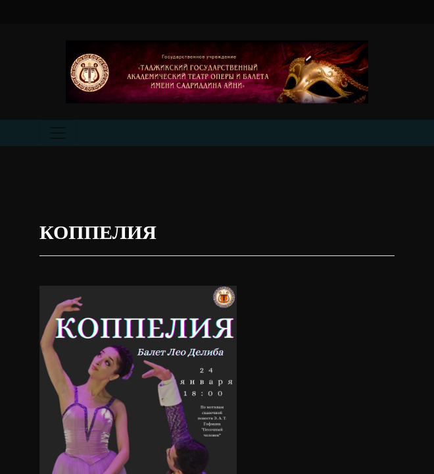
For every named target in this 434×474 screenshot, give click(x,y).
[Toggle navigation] (57, 133)
